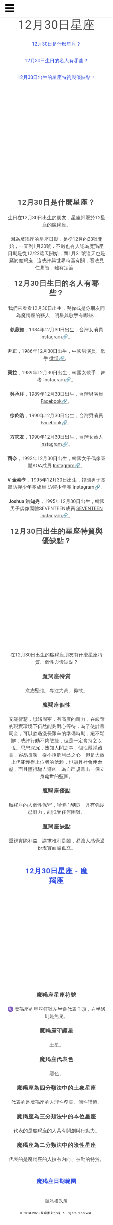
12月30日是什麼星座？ (56, 44)
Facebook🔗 (54, 401)
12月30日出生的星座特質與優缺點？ (57, 77)
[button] (56, 876)
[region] (56, 140)
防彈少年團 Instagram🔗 (73, 487)
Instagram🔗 (54, 337)
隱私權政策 (56, 1200)
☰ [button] (9, 8)
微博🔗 (57, 358)
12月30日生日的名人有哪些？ (56, 60)
